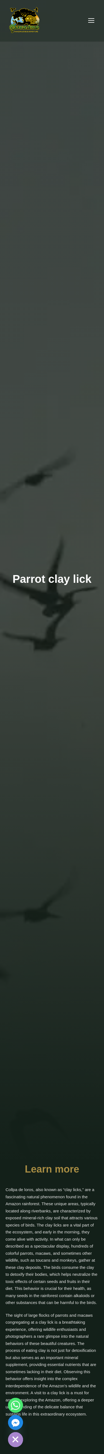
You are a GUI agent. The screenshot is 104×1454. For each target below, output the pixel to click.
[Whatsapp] (15, 1405)
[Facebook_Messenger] (15, 1422)
